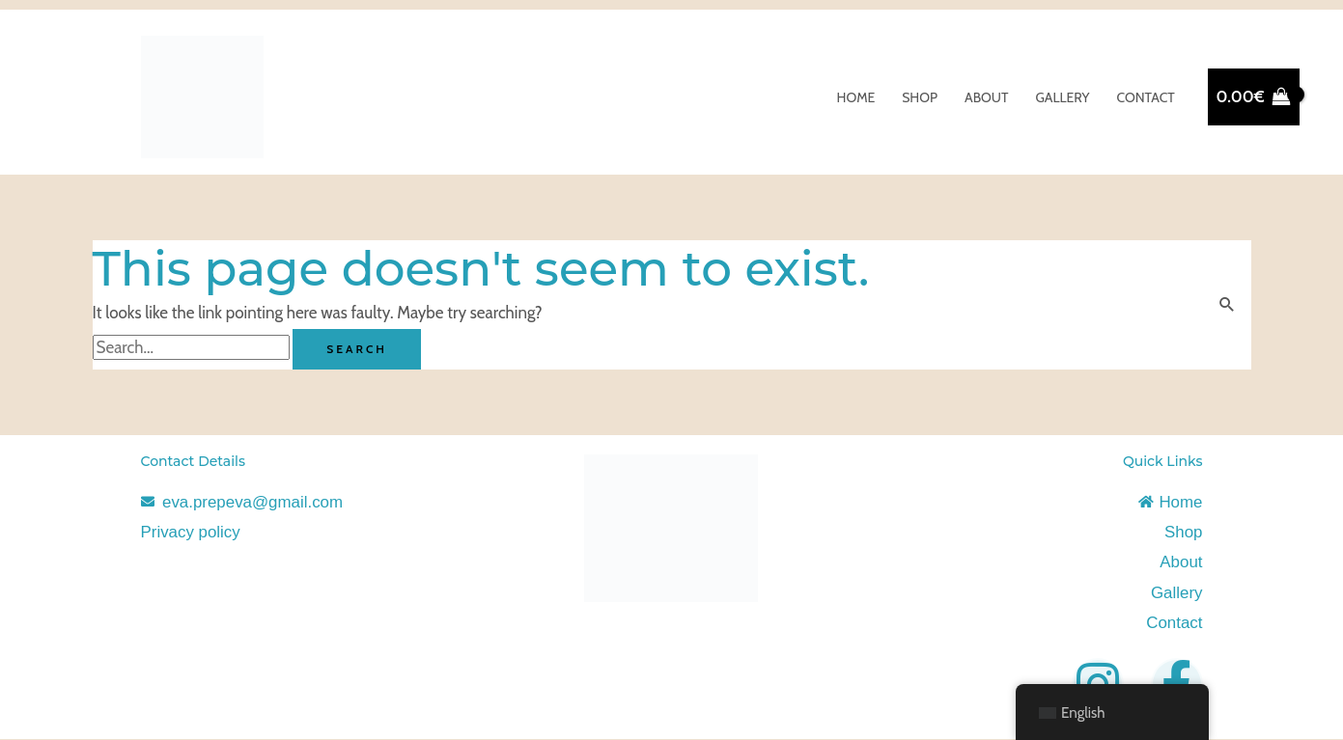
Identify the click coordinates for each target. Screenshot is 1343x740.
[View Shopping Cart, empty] (1254, 97)
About (986, 97)
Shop (919, 97)
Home (856, 97)
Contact (1145, 97)
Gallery (1062, 97)
